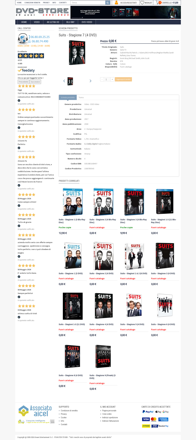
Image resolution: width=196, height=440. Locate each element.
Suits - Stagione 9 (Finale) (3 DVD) (103, 376)
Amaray (87, 153)
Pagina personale (109, 410)
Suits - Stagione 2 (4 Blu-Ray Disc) (103, 221)
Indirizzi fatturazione (110, 421)
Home (24, 22)
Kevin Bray (124, 58)
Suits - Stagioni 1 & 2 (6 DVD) (133, 273)
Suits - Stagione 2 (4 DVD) (101, 273)
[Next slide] (90, 81)
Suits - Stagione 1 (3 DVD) (71, 273)
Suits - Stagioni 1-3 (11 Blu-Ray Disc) (163, 221)
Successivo (35, 81)
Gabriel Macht (125, 52)
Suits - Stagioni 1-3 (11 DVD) (72, 324)
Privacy (64, 414)
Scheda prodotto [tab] (68, 97)
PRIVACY (46, 3)
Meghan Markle (163, 52)
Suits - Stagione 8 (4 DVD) (71, 375)
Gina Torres (131, 55)
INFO (54, 3)
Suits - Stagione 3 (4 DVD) (163, 273)
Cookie (64, 417)
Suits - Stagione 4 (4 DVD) (101, 324)
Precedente (23, 81)
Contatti (64, 424)
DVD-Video (87, 22)
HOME (19, 3)
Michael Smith (134, 58)
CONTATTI (63, 3)
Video (37, 22)
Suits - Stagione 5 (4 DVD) (132, 324)
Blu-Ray (70, 22)
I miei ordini (107, 414)
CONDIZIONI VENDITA (32, 3)
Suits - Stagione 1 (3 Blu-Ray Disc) (72, 221)
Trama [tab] (81, 97)
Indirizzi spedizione (110, 417)
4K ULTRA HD (53, 22)
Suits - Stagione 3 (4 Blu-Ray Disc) (133, 221)
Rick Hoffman (150, 52)
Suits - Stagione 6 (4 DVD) (163, 324)
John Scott (145, 58)
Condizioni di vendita (69, 410)
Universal (88, 109)
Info (62, 421)
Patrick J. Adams (138, 52)
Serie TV (123, 49)
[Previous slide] (64, 81)
